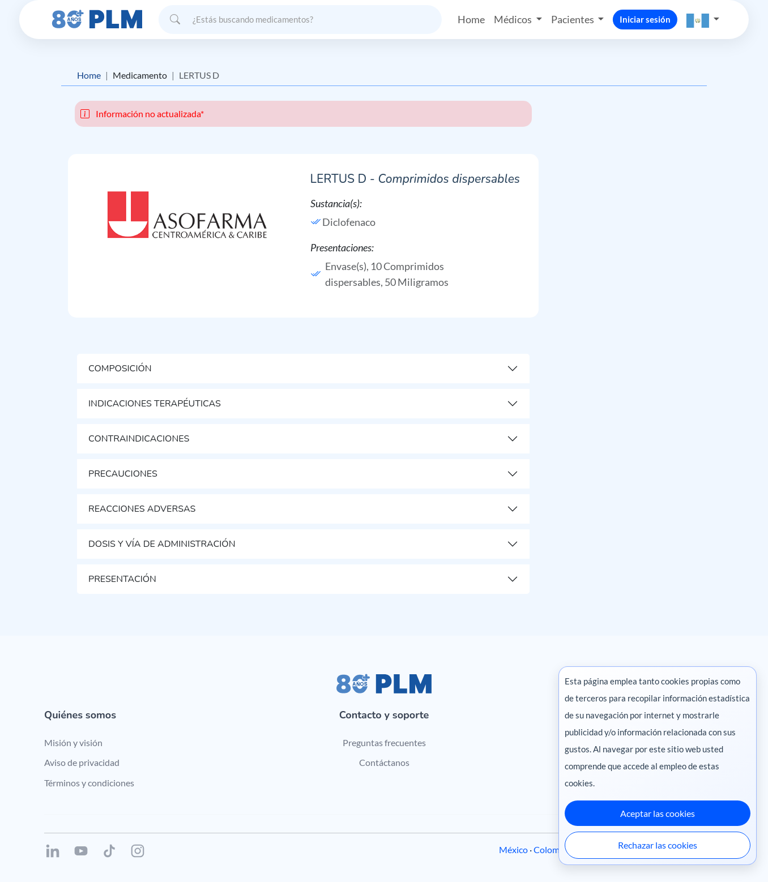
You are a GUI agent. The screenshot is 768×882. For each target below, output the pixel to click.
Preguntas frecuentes (384, 742)
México (513, 849)
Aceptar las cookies (657, 813)
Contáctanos (384, 762)
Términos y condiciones (89, 782)
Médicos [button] (514, 19)
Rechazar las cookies (657, 845)
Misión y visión (73, 742)
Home (471, 19)
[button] (703, 19)
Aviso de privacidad (82, 762)
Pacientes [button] (573, 19)
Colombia (552, 849)
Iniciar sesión (645, 19)
